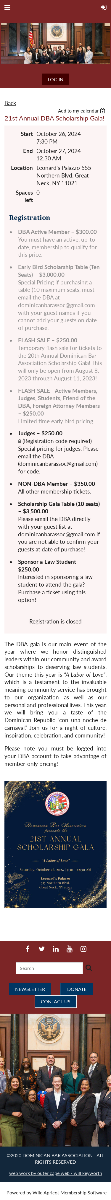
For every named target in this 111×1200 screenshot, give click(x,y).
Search (88, 967)
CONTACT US (55, 1001)
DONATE (76, 989)
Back (10, 103)
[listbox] (82, 111)
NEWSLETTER (30, 989)
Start (27, 134)
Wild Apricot (46, 1192)
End (28, 151)
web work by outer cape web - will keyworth (55, 1173)
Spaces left (24, 196)
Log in (55, 79)
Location (22, 168)
